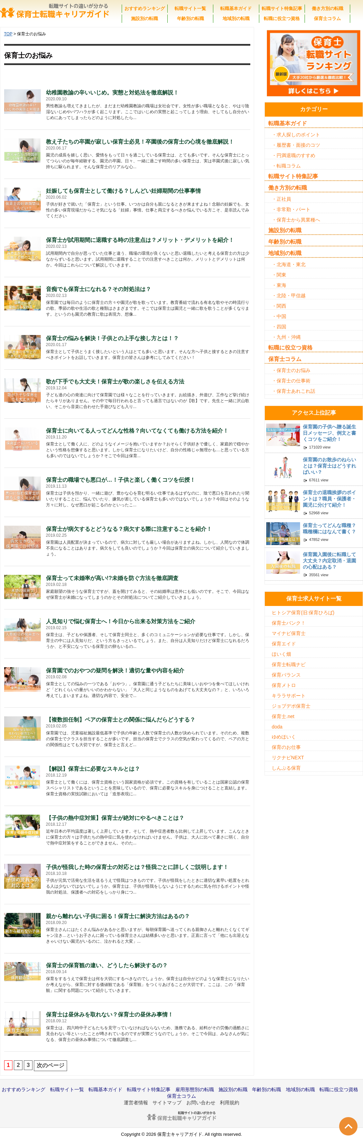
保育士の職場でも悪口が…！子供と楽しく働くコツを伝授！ (120, 480)
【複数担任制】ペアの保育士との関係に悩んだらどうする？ (120, 720)
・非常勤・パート (291, 209)
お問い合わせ (200, 1102)
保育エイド (284, 643)
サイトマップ (167, 1102)
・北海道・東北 (289, 264)
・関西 (279, 306)
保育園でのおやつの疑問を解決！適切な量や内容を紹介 (115, 670)
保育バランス (286, 675)
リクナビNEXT (288, 757)
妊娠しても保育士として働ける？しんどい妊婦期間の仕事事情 (123, 191)
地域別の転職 (236, 18)
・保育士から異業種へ (296, 220)
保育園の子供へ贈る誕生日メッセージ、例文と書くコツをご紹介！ (329, 433)
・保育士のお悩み (291, 370)
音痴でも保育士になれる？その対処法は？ (98, 289)
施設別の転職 (144, 18)
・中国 (279, 316)
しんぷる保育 (286, 768)
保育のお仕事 (286, 747)
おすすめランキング (144, 8)
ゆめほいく (284, 737)
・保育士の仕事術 (291, 380)
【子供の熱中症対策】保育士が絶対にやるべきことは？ (115, 818)
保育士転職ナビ (289, 664)
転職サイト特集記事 (282, 8)
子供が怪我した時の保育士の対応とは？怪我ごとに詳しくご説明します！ (137, 867)
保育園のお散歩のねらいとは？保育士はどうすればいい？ (329, 466)
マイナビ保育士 (289, 633)
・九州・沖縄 (286, 337)
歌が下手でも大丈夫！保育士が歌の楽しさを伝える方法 (115, 381)
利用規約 (229, 1102)
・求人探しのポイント (296, 134)
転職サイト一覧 (190, 8)
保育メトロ (284, 685)
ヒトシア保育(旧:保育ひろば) (303, 612)
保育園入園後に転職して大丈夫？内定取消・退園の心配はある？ (329, 561)
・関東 (279, 275)
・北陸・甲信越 (289, 295)
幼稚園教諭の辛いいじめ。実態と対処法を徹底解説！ (112, 93)
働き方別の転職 (327, 8)
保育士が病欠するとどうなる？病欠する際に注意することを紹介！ (129, 529)
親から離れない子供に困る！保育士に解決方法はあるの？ (118, 916)
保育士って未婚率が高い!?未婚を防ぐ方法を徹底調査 (112, 578)
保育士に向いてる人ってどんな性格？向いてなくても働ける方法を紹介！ (137, 431)
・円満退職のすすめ (293, 155)
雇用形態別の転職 (194, 1089)
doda (277, 727)
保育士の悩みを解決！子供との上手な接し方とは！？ (112, 338)
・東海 (279, 285)
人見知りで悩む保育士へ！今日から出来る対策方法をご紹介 (120, 621)
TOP (8, 33)
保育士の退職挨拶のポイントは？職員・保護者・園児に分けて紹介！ (329, 499)
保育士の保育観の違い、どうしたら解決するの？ (107, 965)
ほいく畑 (281, 654)
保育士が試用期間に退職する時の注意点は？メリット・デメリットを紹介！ (140, 240)
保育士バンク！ (289, 623)
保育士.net (283, 716)
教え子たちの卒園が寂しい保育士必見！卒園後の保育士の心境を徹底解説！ (140, 142)
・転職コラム (286, 166)
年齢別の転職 (190, 18)
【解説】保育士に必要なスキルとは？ (93, 769)
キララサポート (289, 695)
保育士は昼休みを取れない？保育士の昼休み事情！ (109, 1014)
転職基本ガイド (236, 8)
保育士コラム (327, 18)
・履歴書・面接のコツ (296, 145)
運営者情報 (136, 1102)
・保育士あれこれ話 (293, 391)
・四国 (279, 326)
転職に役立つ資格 (282, 18)
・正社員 (281, 199)
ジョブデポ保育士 (291, 706)
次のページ (50, 1065)
